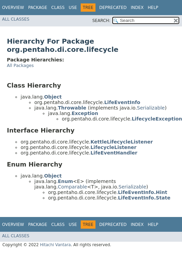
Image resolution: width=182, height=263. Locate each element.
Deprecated (113, 7)
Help (153, 7)
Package (37, 7)
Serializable (151, 108)
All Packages (20, 65)
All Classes (15, 19)
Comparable (72, 187)
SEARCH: (101, 20)
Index (137, 7)
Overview (13, 7)
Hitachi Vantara (55, 244)
